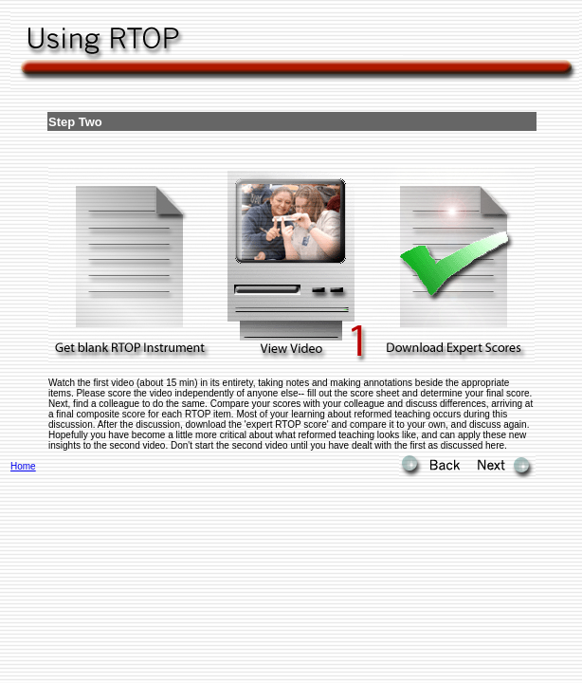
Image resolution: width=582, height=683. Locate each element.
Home (23, 466)
